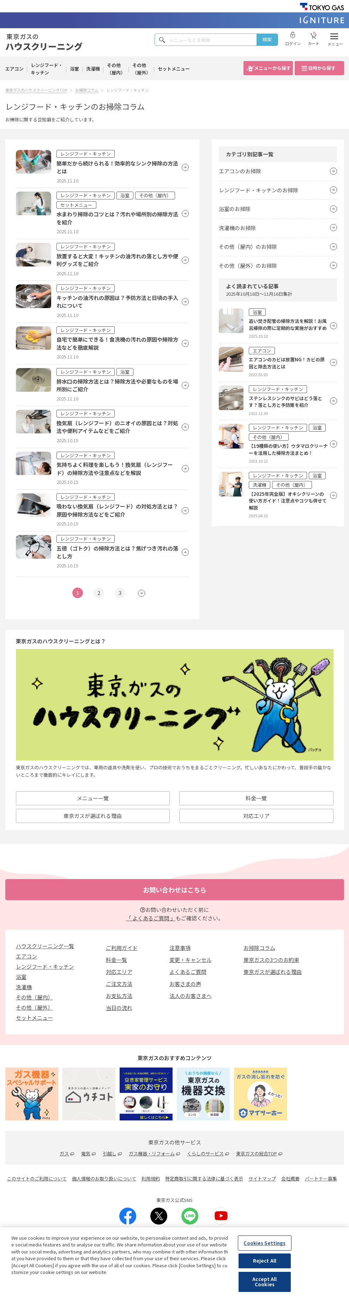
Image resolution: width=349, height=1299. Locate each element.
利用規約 (151, 1178)
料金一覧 (116, 959)
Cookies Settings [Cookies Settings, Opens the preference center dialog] (264, 1243)
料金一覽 (256, 798)
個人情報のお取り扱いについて (104, 1178)
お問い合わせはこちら (174, 889)
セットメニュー (174, 68)
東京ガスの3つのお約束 (271, 959)
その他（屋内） (116, 69)
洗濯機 (93, 68)
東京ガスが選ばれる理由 (93, 815)
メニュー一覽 (93, 798)
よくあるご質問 (187, 971)
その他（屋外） (141, 69)
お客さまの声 (185, 983)
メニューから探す (272, 68)
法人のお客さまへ (190, 995)
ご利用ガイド (122, 947)
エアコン (14, 68)
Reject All (264, 1260)
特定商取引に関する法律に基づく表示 (204, 1178)
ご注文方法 (119, 983)
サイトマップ (262, 1178)
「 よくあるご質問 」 (151, 918)
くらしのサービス (205, 1153)
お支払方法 (119, 995)
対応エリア (256, 815)
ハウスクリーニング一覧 (45, 946)
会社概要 (290, 1178)
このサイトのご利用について (37, 1178)
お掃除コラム (259, 947)
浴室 (74, 68)
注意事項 (180, 947)
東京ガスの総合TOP (256, 1153)
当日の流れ (119, 1007)
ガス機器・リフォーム (152, 1153)
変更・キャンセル (190, 959)
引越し (109, 1153)
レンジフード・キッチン (47, 69)
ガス (64, 1153)
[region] (174, 1263)
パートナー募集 (321, 1178)
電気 (85, 1153)
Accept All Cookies (264, 1282)
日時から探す (322, 68)
